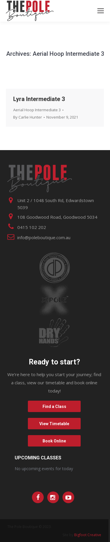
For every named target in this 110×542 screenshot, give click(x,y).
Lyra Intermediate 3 (39, 99)
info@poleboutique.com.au (43, 237)
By (27, 117)
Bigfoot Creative (87, 534)
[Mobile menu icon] (100, 10)
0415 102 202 (31, 227)
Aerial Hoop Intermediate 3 (37, 109)
